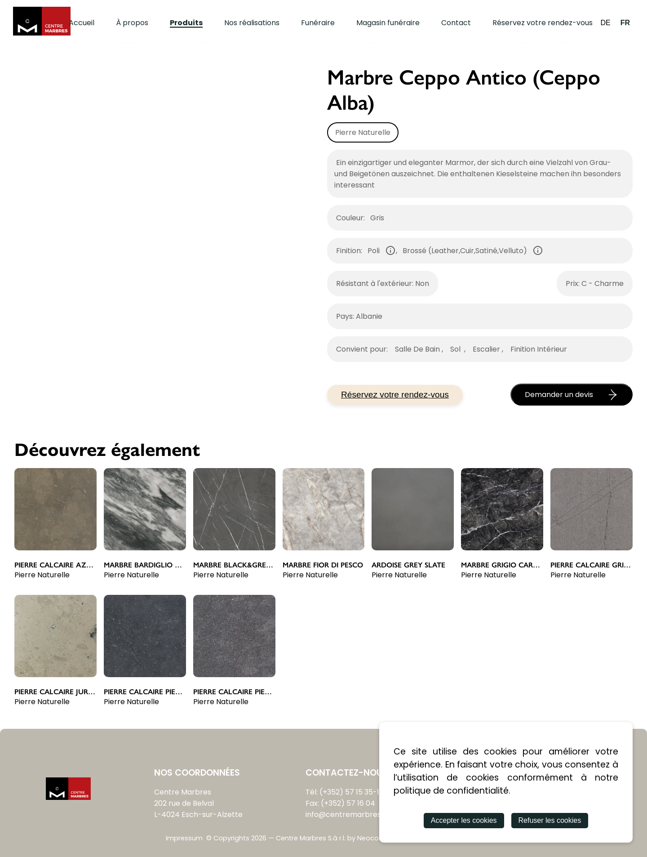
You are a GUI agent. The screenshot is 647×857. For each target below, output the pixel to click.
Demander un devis (571, 394)
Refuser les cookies (549, 820)
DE (605, 23)
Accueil (81, 23)
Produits (186, 23)
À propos (132, 23)
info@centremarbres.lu (347, 814)
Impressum (184, 838)
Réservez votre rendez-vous (542, 23)
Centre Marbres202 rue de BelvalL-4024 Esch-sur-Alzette (198, 803)
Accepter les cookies (464, 820)
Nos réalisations (251, 23)
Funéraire (318, 23)
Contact (456, 23)
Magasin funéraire (388, 23)
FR (625, 23)
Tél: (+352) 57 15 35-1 (342, 792)
